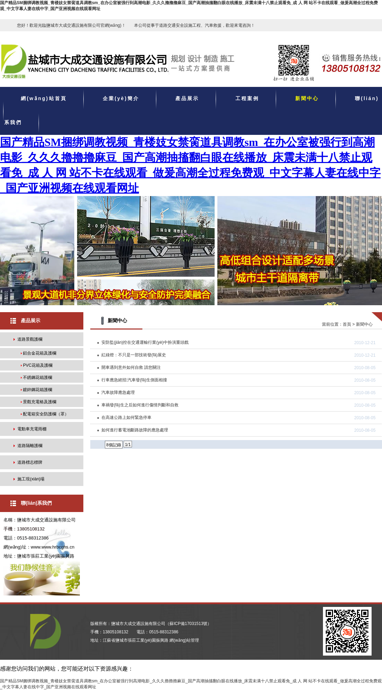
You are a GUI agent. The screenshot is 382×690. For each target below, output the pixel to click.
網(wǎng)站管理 (184, 640)
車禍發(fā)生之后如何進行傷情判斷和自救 (139, 405)
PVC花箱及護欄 (37, 365)
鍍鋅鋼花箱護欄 (37, 389)
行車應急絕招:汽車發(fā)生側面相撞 (134, 380)
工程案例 (247, 99)
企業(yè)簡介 (121, 99)
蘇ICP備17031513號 (188, 623)
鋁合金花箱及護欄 (39, 353)
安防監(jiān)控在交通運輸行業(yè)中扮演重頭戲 (145, 342)
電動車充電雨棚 (32, 429)
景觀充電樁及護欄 (39, 401)
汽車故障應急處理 (118, 392)
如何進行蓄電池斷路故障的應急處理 (134, 430)
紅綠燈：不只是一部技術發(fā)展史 (133, 354)
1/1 (128, 444)
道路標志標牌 (29, 462)
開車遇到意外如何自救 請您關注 (131, 367)
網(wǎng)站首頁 (43, 99)
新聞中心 (307, 99)
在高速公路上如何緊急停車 (126, 417)
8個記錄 (113, 445)
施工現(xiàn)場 (30, 479)
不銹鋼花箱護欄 (37, 377)
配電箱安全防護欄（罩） (46, 414)
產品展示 (187, 99)
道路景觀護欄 (29, 339)
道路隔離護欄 (29, 445)
